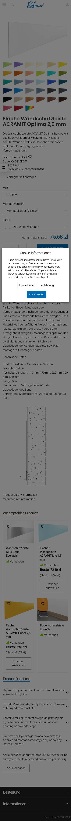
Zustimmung (36, 294)
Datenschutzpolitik (40, 277)
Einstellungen (27, 285)
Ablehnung (47, 285)
